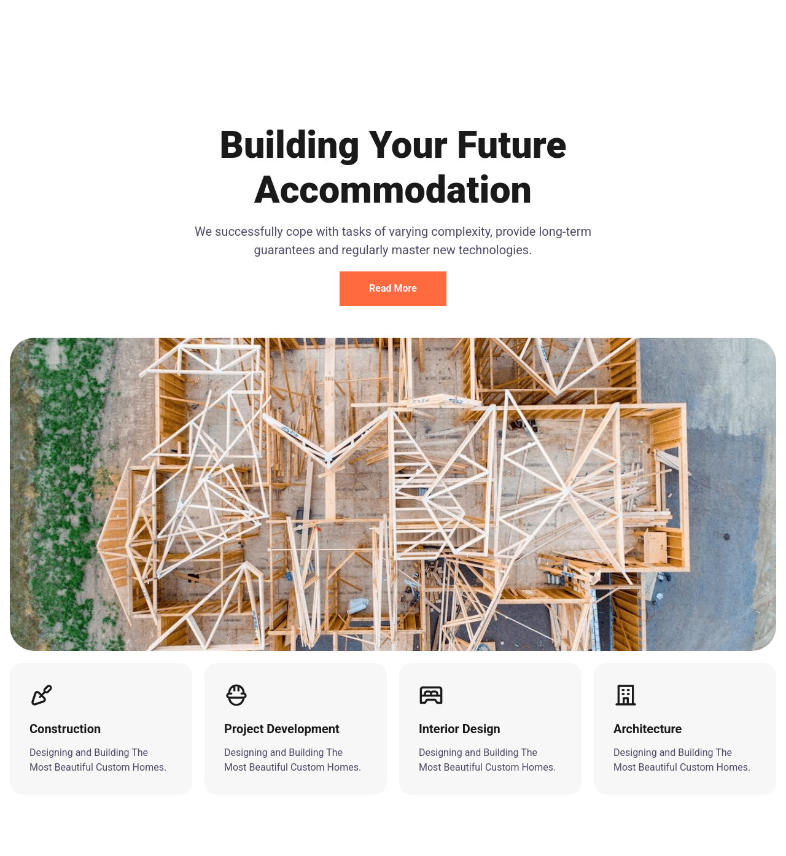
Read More (393, 288)
